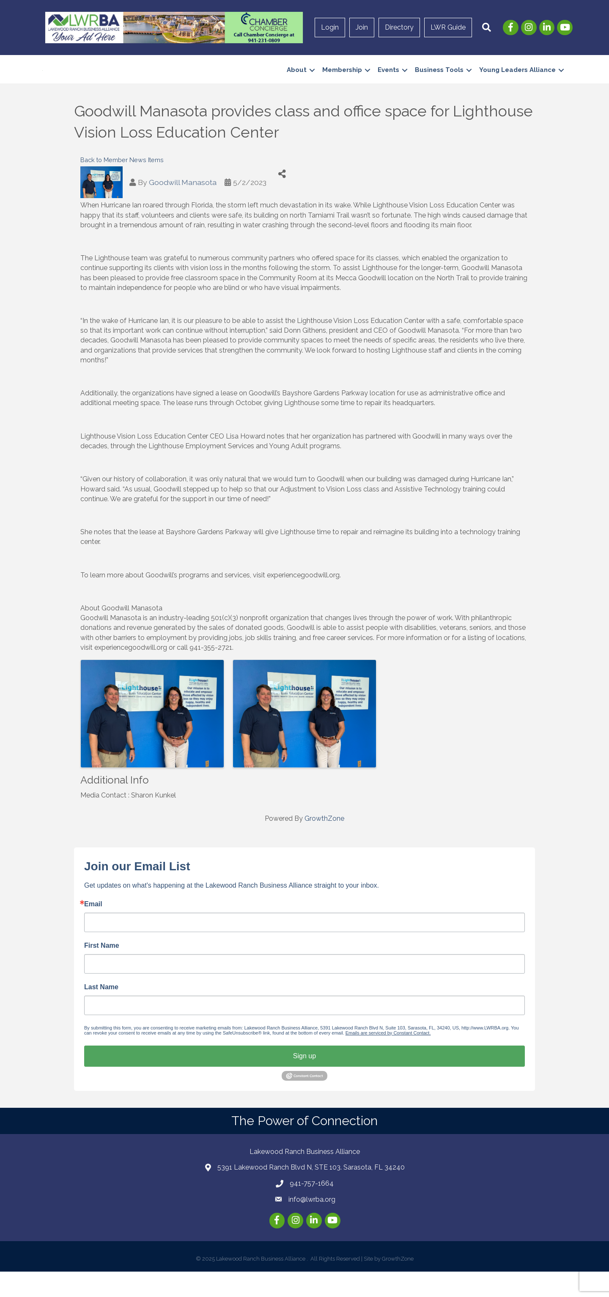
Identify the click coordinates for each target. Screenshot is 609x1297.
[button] (486, 27)
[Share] (282, 199)
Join (362, 27)
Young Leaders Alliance (517, 82)
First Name (101, 971)
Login (330, 27)
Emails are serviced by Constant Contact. (388, 1058)
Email (93, 929)
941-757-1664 (312, 1209)
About (297, 82)
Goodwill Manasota (183, 207)
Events (388, 82)
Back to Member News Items (122, 185)
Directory (399, 27)
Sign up (304, 1081)
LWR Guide (448, 27)
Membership (342, 82)
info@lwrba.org (311, 1225)
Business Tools (439, 82)
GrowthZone (324, 844)
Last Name (101, 1012)
